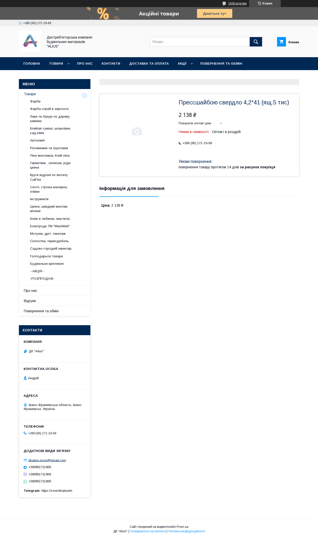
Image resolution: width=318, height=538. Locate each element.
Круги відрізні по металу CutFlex (49, 177)
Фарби (35, 101)
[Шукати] (256, 41)
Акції (182, 63)
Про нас (85, 63)
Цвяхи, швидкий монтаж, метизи (49, 209)
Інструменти (39, 199)
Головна (31, 63)
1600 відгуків (237, 3)
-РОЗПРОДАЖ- (42, 278)
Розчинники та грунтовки (49, 148)
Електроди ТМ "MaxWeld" (50, 226)
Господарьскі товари (46, 256)
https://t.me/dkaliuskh (56, 491)
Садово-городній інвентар (51, 248)
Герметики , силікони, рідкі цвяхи (50, 165)
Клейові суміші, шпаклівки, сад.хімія (50, 131)
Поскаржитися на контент (147, 531)
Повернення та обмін (221, 63)
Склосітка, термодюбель (49, 241)
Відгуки (30, 301)
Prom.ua (182, 527)
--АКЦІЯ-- (37, 271)
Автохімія (37, 140)
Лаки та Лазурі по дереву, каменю (50, 119)
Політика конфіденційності (186, 531)
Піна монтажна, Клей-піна (50, 155)
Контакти (111, 63)
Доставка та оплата (149, 63)
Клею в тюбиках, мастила (50, 219)
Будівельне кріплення (47, 264)
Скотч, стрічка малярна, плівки (49, 189)
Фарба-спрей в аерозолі (49, 109)
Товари (56, 63)
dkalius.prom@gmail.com (47, 460)
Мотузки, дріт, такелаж (48, 233)
